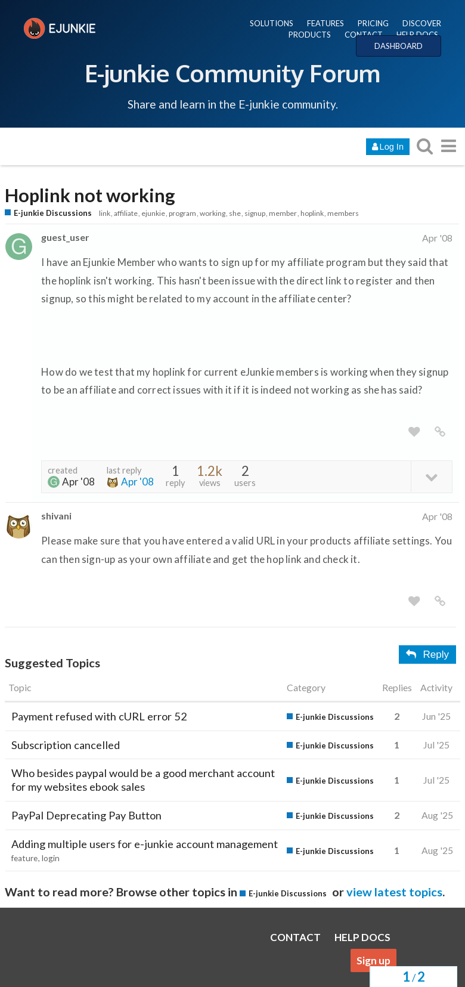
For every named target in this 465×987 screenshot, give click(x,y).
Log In (388, 146)
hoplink (312, 213)
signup (254, 213)
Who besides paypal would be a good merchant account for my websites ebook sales (143, 779)
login (51, 858)
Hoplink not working (90, 195)
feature (24, 858)
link (104, 213)
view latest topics (394, 891)
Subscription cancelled (65, 744)
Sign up (373, 960)
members (343, 213)
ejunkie (153, 213)
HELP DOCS (417, 34)
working (212, 213)
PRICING (373, 23)
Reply (427, 654)
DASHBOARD (398, 46)
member (283, 213)
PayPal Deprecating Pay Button (86, 815)
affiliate (126, 213)
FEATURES (325, 23)
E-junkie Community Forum (232, 73)
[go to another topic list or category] (448, 145)
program (182, 213)
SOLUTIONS (271, 23)
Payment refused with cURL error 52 (99, 716)
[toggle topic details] (431, 476)
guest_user (65, 237)
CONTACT (364, 34)
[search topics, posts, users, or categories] (424, 145)
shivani (56, 515)
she (235, 213)
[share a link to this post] (440, 432)
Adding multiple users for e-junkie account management (144, 843)
